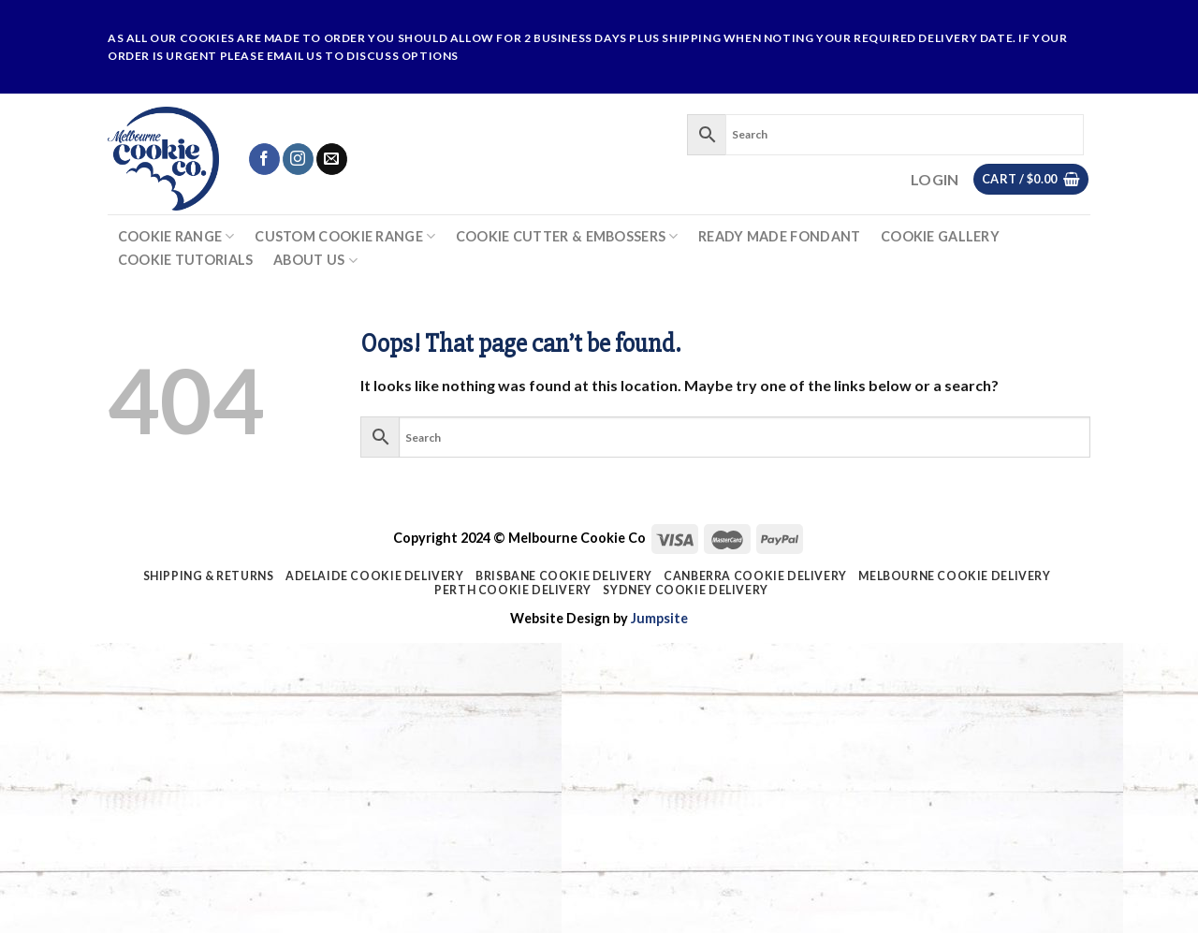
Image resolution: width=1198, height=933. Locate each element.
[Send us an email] (331, 159)
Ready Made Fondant (779, 236)
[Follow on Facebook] (264, 159)
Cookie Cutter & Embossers (567, 236)
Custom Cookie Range (345, 236)
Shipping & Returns (208, 576)
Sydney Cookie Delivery (685, 590)
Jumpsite (659, 618)
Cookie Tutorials (186, 260)
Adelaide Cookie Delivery (374, 576)
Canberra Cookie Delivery (755, 576)
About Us (315, 261)
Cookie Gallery (940, 236)
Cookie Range (176, 236)
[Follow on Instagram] (298, 159)
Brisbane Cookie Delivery (563, 576)
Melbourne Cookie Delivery (954, 576)
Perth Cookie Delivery (513, 590)
